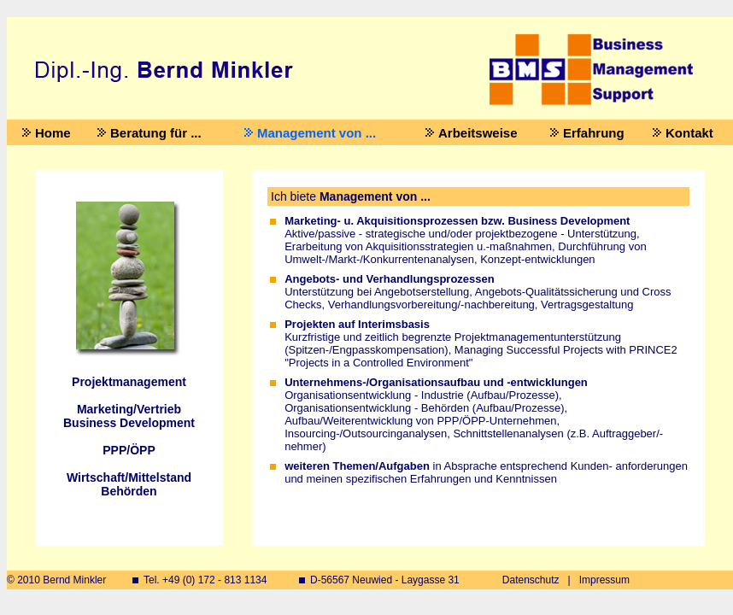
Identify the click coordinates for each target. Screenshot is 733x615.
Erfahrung (594, 133)
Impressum (604, 580)
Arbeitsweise (478, 133)
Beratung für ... (156, 133)
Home (53, 133)
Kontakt (689, 133)
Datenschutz (531, 580)
